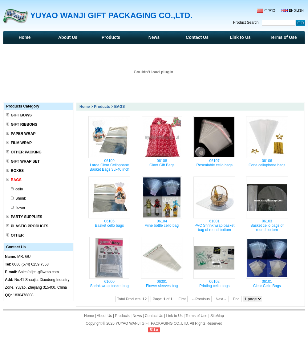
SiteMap (217, 316)
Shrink (18, 198)
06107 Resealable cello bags (215, 163)
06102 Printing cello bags (214, 283)
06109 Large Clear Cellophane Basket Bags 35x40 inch (109, 165)
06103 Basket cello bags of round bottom (266, 225)
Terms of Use (283, 37)
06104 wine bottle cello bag (162, 223)
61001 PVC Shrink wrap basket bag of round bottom (214, 225)
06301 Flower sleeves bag (162, 283)
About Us (67, 37)
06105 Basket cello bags (109, 223)
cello (17, 189)
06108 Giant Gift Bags (161, 163)
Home (25, 37)
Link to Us (240, 37)
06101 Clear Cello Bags (267, 283)
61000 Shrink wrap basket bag (109, 283)
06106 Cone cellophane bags (267, 163)
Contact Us (197, 37)
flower (18, 207)
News (154, 37)
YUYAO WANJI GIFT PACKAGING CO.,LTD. (152, 323)
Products (111, 37)
